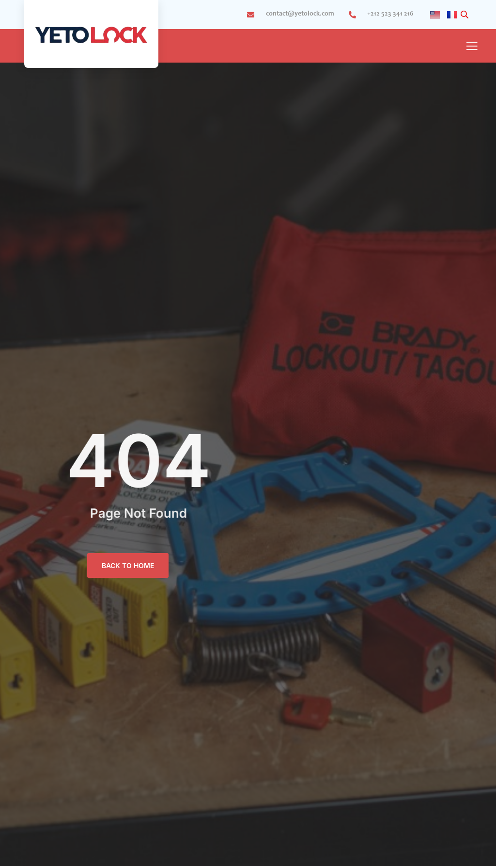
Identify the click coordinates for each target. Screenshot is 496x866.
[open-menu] (472, 47)
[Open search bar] (465, 14)
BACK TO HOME (128, 565)
